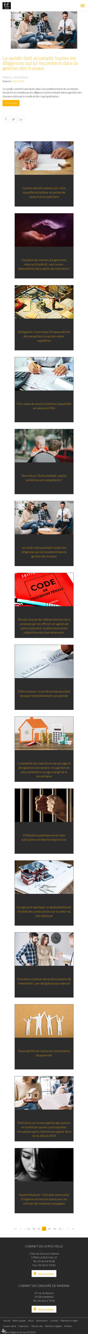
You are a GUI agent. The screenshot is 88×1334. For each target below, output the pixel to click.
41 (28, 1228)
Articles (68, 1326)
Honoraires (42, 1320)
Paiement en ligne (69, 1320)
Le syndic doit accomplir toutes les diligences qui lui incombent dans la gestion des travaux (44, 552)
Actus (31, 1320)
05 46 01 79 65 (46, 1300)
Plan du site (37, 1326)
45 (49, 1228)
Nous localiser (46, 1273)
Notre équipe (19, 1320)
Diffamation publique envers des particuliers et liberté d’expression (44, 838)
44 (44, 1228)
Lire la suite (11, 103)
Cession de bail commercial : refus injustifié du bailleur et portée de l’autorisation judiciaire (44, 193)
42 (34, 1228)
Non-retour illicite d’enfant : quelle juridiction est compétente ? (44, 478)
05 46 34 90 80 (46, 1261)
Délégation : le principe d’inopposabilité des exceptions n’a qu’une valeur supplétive (44, 337)
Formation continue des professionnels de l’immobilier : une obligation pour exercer (44, 982)
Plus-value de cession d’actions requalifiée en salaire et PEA (44, 407)
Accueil (6, 1320)
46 (55, 1228)
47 (60, 1228)
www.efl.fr (18, 81)
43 (39, 1228)
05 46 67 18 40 (47, 1265)
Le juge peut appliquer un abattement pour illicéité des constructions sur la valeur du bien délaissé (44, 912)
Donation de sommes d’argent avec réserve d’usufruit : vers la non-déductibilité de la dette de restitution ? (44, 265)
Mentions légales (53, 1326)
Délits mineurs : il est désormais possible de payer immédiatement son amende (44, 694)
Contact (54, 1320)
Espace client (9, 1326)
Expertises (24, 1326)
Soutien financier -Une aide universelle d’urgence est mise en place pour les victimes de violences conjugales (44, 1200)
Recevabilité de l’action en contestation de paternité (44, 1054)
